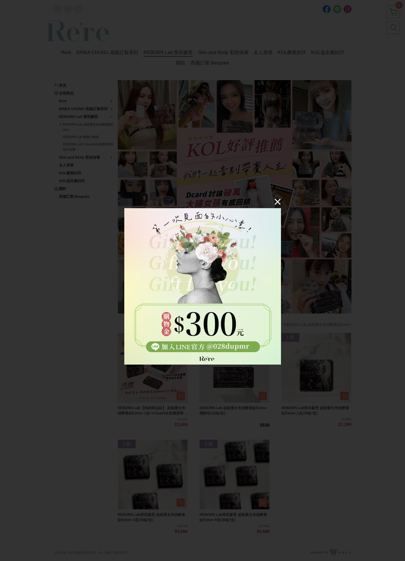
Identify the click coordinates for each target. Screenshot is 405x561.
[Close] (277, 201)
